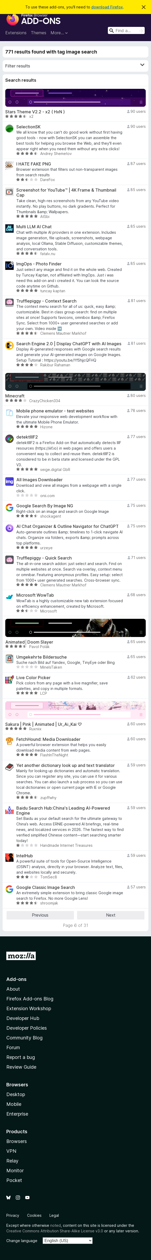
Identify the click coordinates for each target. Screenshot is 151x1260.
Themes (38, 32)
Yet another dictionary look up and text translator (65, 765)
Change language (21, 1240)
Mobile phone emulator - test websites (55, 410)
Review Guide (21, 1067)
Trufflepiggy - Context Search (46, 301)
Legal (54, 1215)
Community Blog (24, 1037)
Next (110, 915)
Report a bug (20, 1057)
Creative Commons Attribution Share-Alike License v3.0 (54, 1231)
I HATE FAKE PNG (33, 164)
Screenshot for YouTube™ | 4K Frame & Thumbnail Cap (66, 193)
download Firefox (107, 7)
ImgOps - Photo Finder (39, 263)
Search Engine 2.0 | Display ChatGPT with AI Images (68, 343)
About (13, 989)
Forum (13, 1047)
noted (55, 1225)
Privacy (12, 1215)
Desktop (15, 1094)
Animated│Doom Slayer (29, 642)
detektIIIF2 (27, 437)
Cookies (34, 1215)
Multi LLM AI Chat (34, 226)
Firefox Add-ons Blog (29, 998)
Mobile (13, 1104)
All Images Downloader (39, 479)
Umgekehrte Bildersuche (41, 657)
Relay (12, 1161)
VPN (11, 1151)
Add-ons (16, 979)
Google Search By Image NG (44, 505)
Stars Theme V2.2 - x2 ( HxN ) (35, 111)
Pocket (14, 1180)
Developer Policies (26, 1028)
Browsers (16, 1141)
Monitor (15, 1170)
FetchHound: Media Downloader (48, 739)
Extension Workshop (28, 1008)
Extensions (16, 32)
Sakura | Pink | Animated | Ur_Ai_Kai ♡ (43, 724)
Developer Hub (22, 1018)
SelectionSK (28, 126)
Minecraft (14, 395)
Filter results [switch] (74, 66)
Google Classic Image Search (45, 887)
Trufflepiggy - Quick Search (44, 558)
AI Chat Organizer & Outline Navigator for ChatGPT (67, 526)
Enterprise (17, 1114)
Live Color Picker (33, 677)
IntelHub (24, 855)
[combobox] (126, 30)
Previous (40, 915)
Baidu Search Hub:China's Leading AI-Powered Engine (63, 811)
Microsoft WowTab (35, 595)
